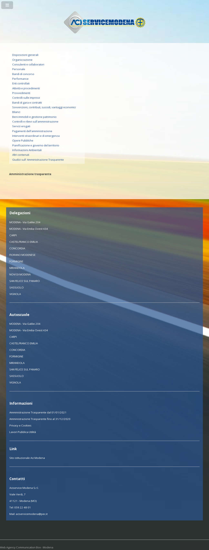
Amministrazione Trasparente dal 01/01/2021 (38, 412)
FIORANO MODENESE (22, 255)
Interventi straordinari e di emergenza (36, 136)
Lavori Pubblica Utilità (22, 432)
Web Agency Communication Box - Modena (26, 547)
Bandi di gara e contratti (27, 102)
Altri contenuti (20, 155)
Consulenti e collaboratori (28, 64)
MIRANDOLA (16, 268)
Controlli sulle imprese (26, 97)
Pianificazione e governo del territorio (35, 145)
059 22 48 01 (22, 507)
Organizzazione (22, 60)
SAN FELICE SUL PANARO (24, 281)
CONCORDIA (17, 248)
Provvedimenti (21, 93)
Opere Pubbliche (22, 140)
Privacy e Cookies (20, 425)
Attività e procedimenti (26, 88)
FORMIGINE (16, 261)
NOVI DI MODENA (20, 274)
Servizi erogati (21, 126)
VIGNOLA (15, 294)
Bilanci (16, 112)
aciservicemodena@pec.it (32, 514)
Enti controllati (21, 83)
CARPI (13, 235)
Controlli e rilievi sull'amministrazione (35, 121)
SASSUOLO (16, 287)
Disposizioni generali (25, 55)
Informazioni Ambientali (27, 150)
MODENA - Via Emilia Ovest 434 (28, 229)
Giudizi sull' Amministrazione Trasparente (38, 159)
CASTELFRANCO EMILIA (23, 242)
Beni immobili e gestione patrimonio (34, 117)
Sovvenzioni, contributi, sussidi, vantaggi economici (44, 107)
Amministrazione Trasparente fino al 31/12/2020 (39, 419)
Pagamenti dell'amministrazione (32, 131)
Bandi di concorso (23, 74)
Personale (18, 69)
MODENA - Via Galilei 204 (24, 222)
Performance (20, 79)
